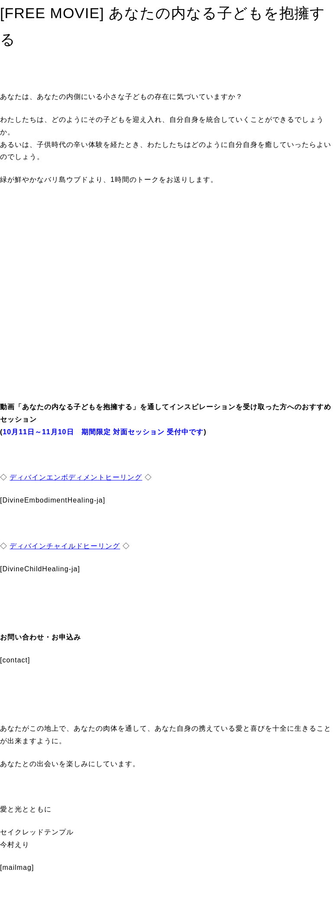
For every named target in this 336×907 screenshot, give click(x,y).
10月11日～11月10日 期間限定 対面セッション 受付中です (103, 432)
